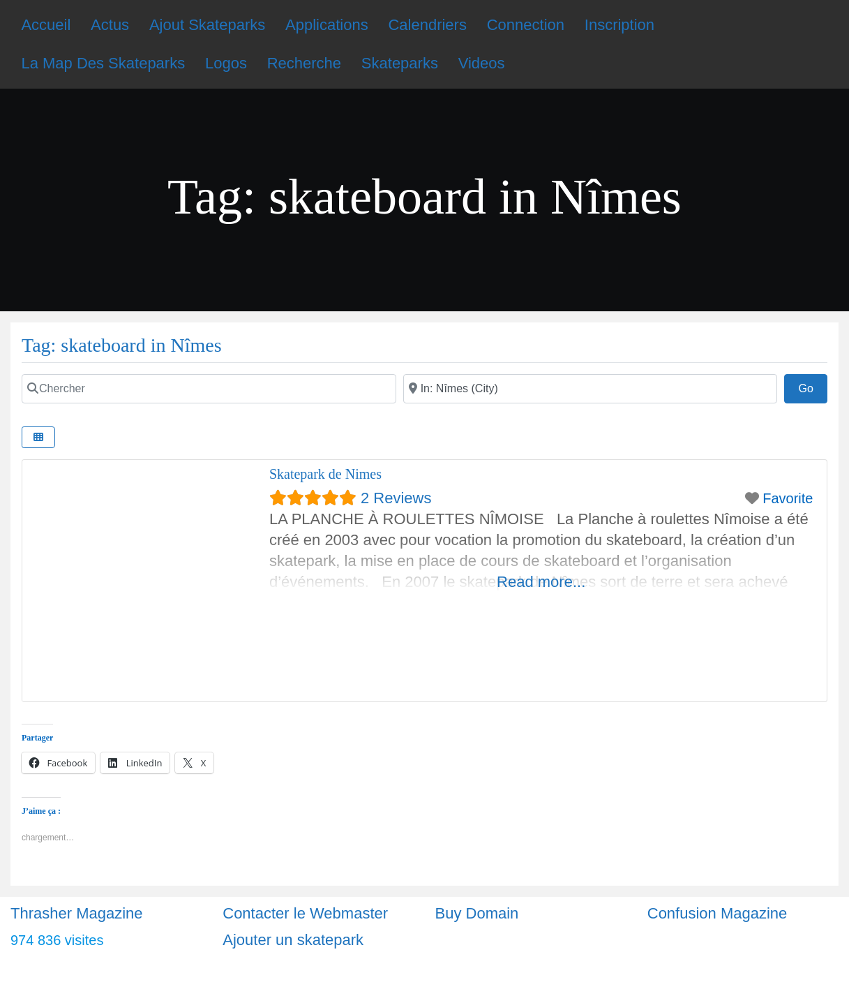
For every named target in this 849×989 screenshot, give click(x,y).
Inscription (619, 25)
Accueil (45, 25)
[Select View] (38, 437)
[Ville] (590, 388)
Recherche (304, 63)
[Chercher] (209, 388)
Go (812, 386)
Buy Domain (477, 913)
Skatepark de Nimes (325, 474)
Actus (110, 25)
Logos (226, 63)
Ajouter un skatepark (293, 940)
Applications (326, 25)
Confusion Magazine (717, 913)
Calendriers (427, 25)
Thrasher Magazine (76, 913)
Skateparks (399, 63)
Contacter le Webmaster (305, 913)
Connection (525, 25)
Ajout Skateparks (207, 25)
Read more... (541, 581)
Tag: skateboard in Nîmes (122, 345)
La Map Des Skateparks (103, 63)
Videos (481, 63)
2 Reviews (396, 498)
